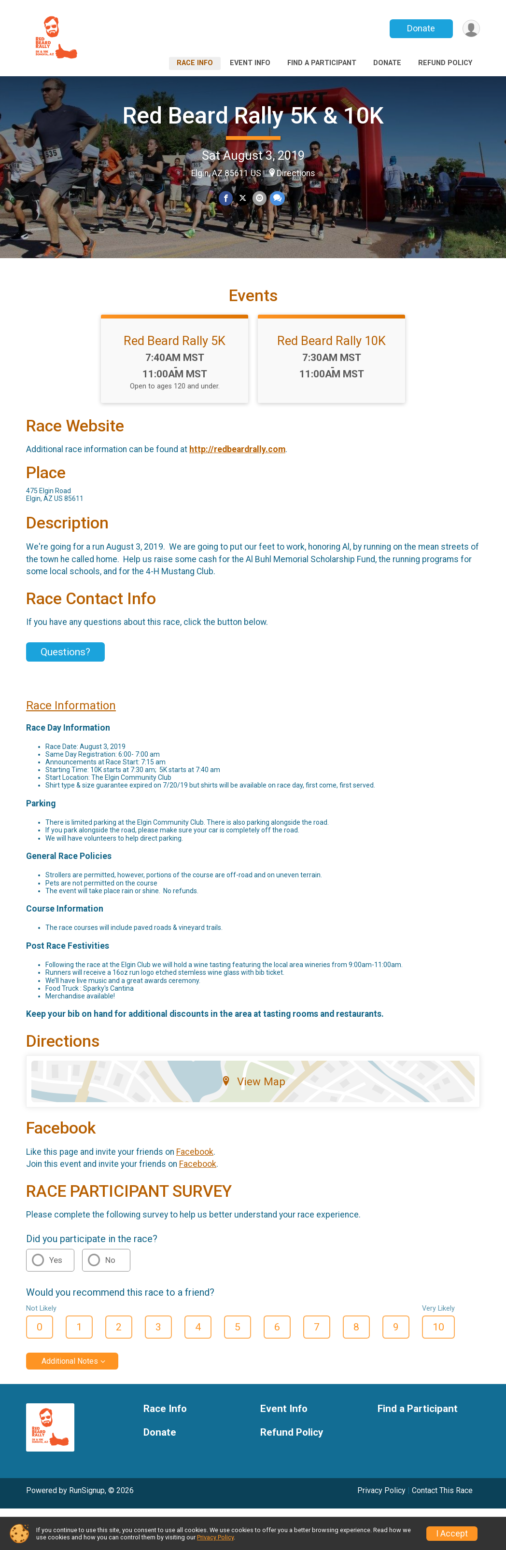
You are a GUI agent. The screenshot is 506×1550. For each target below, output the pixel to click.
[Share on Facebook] (226, 198)
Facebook (194, 1153)
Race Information (71, 707)
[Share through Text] (276, 198)
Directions (296, 173)
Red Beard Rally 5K (174, 342)
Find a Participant (321, 63)
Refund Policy (445, 63)
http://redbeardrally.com (237, 451)
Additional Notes (70, 1362)
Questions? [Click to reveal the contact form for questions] (65, 653)
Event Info (250, 63)
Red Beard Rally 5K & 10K (253, 115)
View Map (253, 1083)
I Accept (452, 1533)
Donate (421, 28)
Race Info (195, 63)
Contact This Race (442, 1491)
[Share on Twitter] (243, 198)
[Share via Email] (260, 198)
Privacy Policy (381, 1491)
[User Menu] (471, 29)
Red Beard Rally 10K (331, 342)
